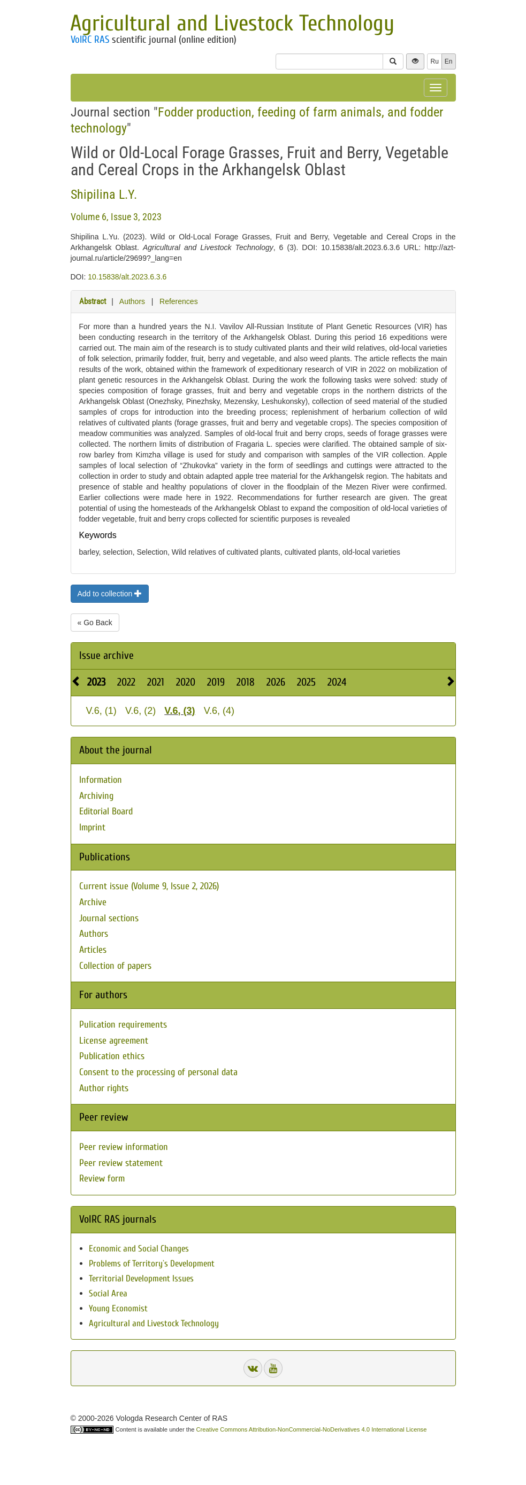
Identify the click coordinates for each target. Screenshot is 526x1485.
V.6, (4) (219, 710)
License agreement (113, 1040)
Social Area (108, 1293)
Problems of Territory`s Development (152, 1263)
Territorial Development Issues (141, 1278)
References (178, 301)
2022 (126, 682)
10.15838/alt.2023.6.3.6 (127, 277)
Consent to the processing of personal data (158, 1072)
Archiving (96, 796)
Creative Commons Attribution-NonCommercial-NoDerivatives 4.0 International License (311, 1429)
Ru (434, 61)
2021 (155, 682)
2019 (216, 682)
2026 (275, 682)
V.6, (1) (101, 710)
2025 (306, 682)
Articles (92, 949)
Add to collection (110, 593)
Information (100, 780)
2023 (96, 682)
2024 (336, 682)
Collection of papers (115, 965)
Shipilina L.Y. (104, 194)
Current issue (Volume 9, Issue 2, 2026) (149, 886)
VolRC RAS (90, 39)
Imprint (92, 827)
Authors (132, 301)
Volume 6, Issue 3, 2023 (116, 216)
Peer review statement (121, 1163)
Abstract (92, 301)
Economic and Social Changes (139, 1248)
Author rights (103, 1088)
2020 (185, 682)
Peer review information (123, 1147)
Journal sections (109, 918)
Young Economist (118, 1308)
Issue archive (106, 655)
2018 (246, 682)
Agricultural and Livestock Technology (232, 23)
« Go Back (95, 622)
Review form (102, 1178)
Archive (92, 902)
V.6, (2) (140, 710)
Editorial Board (106, 811)
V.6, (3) (179, 710)
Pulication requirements (123, 1024)
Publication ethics (111, 1056)
